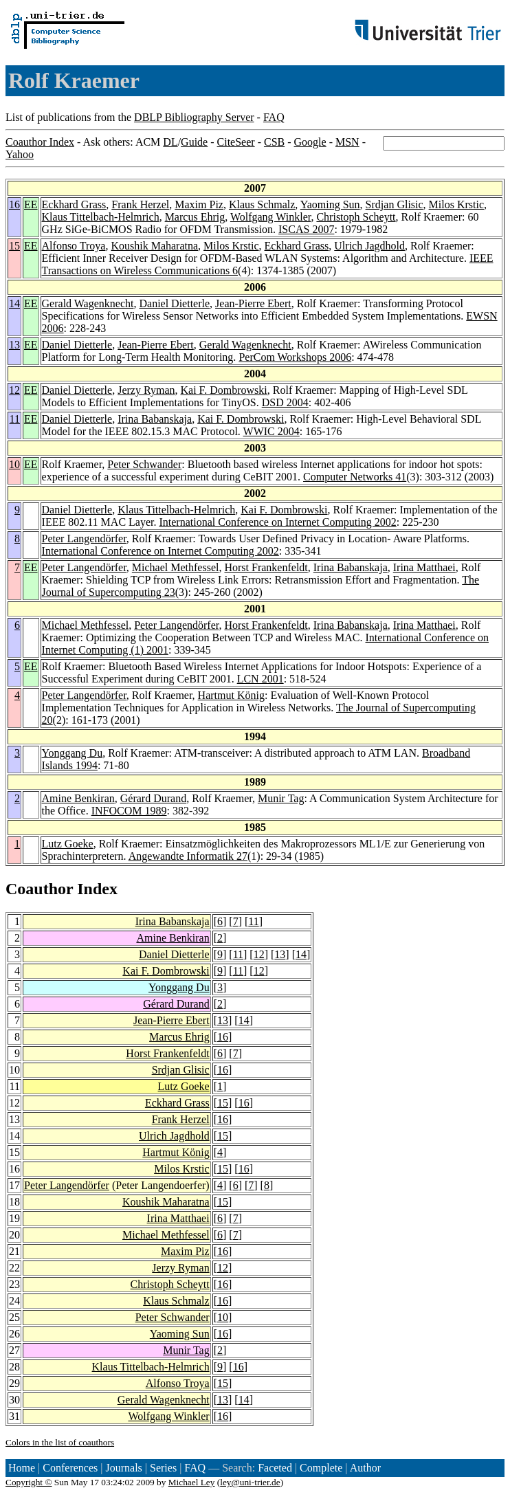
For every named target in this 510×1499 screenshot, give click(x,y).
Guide (194, 142)
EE (31, 204)
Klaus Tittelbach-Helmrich (100, 217)
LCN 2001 (260, 679)
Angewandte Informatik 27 (188, 856)
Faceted (275, 1468)
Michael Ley (191, 1482)
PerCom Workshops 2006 (295, 357)
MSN (347, 142)
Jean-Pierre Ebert (253, 303)
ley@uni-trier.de (250, 1482)
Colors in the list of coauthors (59, 1442)
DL (170, 142)
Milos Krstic (456, 204)
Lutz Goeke (67, 844)
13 (14, 345)
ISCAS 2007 (306, 229)
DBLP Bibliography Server (194, 117)
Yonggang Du (72, 753)
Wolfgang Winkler (270, 217)
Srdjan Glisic (394, 204)
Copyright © (28, 1482)
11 (15, 419)
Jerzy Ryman (146, 390)
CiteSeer (236, 142)
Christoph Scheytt (355, 217)
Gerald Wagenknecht (88, 303)
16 (14, 204)
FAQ (274, 117)
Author (365, 1468)
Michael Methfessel (175, 567)
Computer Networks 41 (354, 476)
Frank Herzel (140, 204)
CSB (274, 142)
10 (14, 464)
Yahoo (19, 154)
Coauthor (39, 889)
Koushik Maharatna (154, 246)
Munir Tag (281, 798)
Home (21, 1468)
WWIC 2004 (271, 431)
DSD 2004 (285, 402)
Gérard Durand (153, 798)
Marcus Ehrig (195, 217)
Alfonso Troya (74, 246)
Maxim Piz (199, 204)
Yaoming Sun (330, 204)
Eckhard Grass (74, 204)
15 (14, 246)
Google (310, 142)
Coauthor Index (39, 142)
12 (14, 390)
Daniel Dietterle (174, 303)
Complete (321, 1468)
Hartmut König (231, 695)
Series (163, 1468)
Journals (123, 1468)
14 (14, 303)
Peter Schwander (144, 464)
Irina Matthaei (424, 567)
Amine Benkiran (78, 798)
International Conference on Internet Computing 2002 (277, 522)
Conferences (70, 1468)
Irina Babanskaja (155, 419)
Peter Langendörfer (84, 538)
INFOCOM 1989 (129, 811)
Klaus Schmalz (262, 204)
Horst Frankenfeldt (265, 567)
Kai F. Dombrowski (224, 390)
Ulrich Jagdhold (369, 246)
